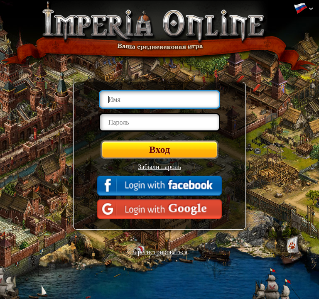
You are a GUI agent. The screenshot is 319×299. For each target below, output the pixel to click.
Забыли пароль (159, 166)
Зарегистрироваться (160, 251)
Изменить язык (300, 8)
